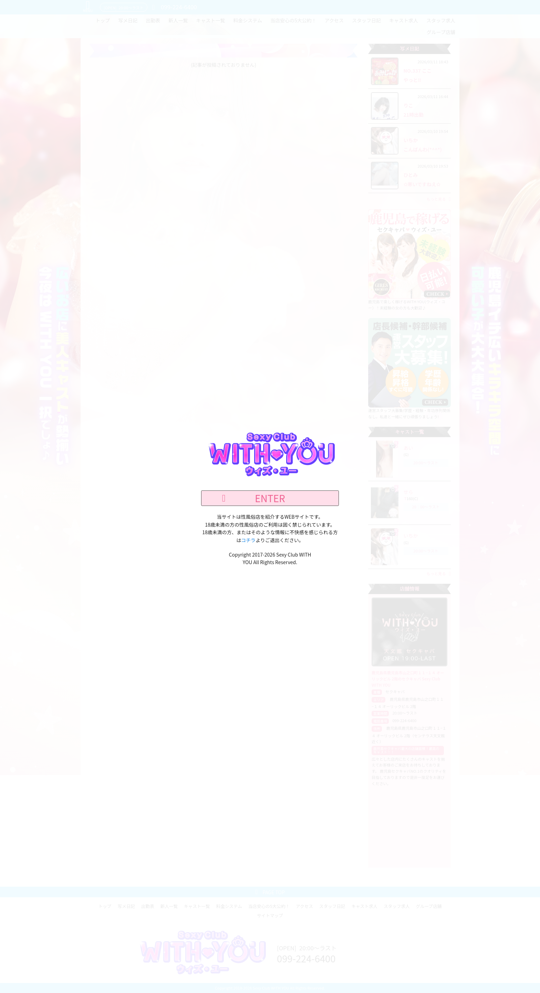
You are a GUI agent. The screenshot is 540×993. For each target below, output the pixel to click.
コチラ (248, 539)
